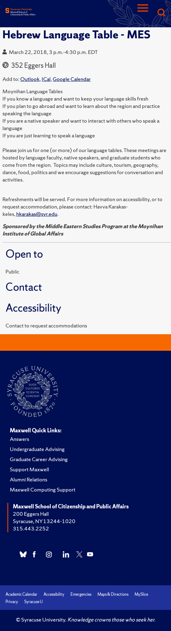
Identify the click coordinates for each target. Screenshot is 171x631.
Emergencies (80, 594)
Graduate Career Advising (39, 459)
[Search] (161, 13)
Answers (19, 438)
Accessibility (54, 594)
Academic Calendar (21, 594)
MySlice (141, 594)
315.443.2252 (31, 528)
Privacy (12, 601)
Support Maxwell (29, 469)
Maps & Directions (112, 594)
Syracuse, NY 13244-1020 (44, 521)
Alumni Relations (28, 479)
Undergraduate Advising (37, 449)
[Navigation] (142, 13)
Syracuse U (33, 601)
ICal (46, 78)
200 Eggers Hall (31, 513)
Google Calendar (72, 78)
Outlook (30, 78)
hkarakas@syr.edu (36, 213)
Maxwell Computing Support (42, 489)
